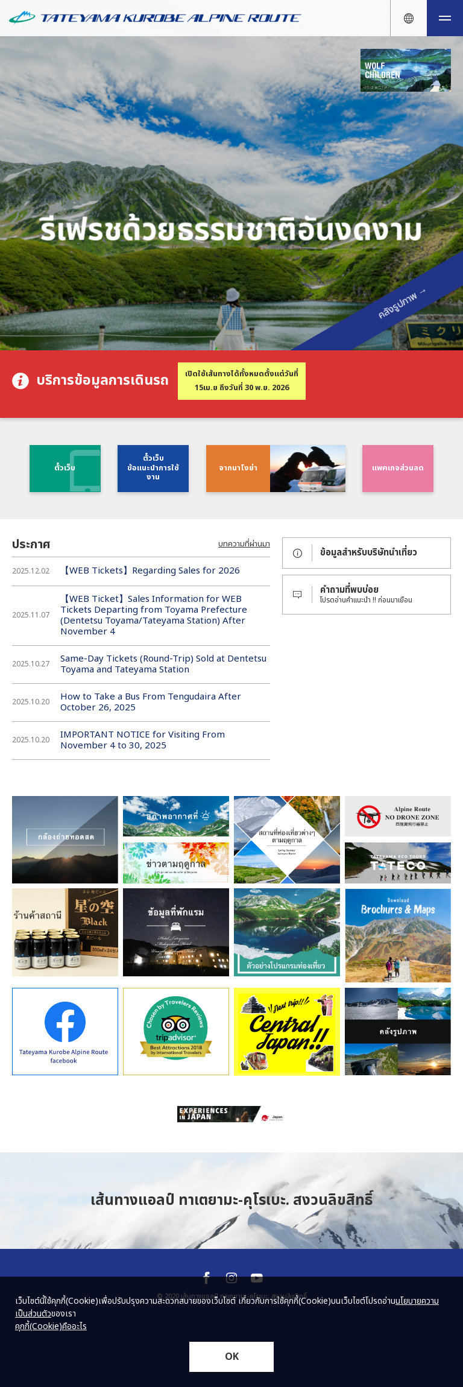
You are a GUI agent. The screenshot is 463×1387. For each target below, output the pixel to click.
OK (232, 1357)
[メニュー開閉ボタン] (445, 18)
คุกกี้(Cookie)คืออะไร (51, 1326)
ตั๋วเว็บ (64, 468)
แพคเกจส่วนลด (398, 468)
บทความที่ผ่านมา (244, 544)
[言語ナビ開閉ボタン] (408, 18)
